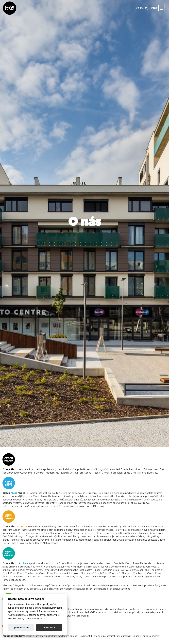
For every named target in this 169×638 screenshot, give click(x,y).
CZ (137, 8)
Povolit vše (49, 627)
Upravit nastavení (21, 627)
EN (141, 8)
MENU (153, 8)
